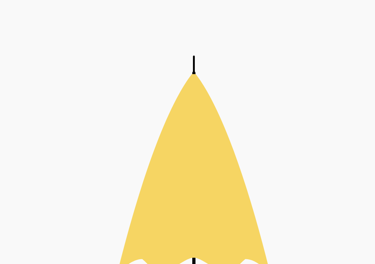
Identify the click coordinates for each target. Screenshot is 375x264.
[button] (187, 132)
